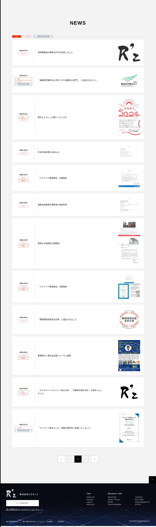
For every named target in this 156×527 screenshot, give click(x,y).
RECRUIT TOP (115, 495)
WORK (110, 503)
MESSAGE (112, 498)
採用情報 (60, 522)
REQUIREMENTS (142, 503)
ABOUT (90, 503)
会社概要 (50, 522)
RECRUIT (91, 505)
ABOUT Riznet (114, 501)
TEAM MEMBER (114, 505)
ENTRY (138, 505)
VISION (90, 501)
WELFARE (139, 501)
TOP (89, 495)
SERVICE (91, 498)
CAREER (139, 498)
